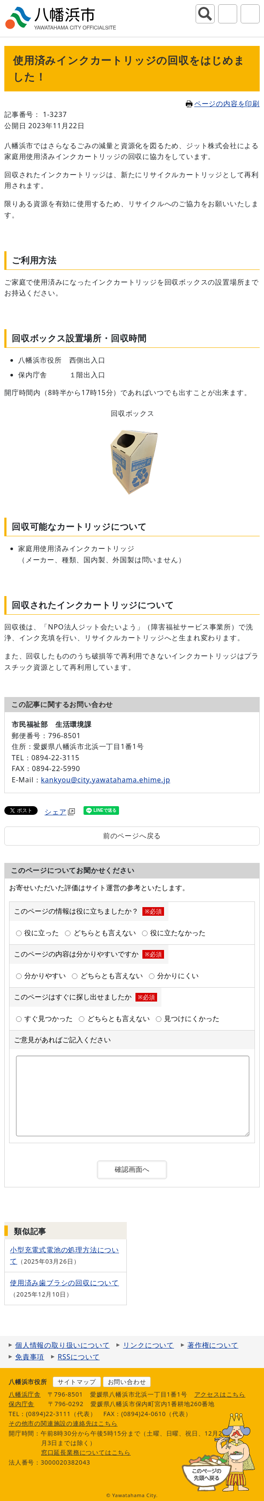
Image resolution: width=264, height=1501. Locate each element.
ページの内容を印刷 (223, 103)
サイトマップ (77, 1382)
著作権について (212, 1345)
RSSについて (79, 1357)
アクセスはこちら (219, 1394)
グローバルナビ (250, 13)
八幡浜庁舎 (25, 1394)
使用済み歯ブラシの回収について (64, 1282)
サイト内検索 (205, 13)
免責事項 (29, 1357)
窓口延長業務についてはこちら (86, 1452)
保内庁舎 (21, 1404)
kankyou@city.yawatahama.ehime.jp (105, 780)
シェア (60, 812)
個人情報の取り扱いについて (62, 1345)
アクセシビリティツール (227, 13)
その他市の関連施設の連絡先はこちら (63, 1423)
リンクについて (148, 1345)
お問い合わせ (127, 1382)
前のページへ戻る (132, 835)
